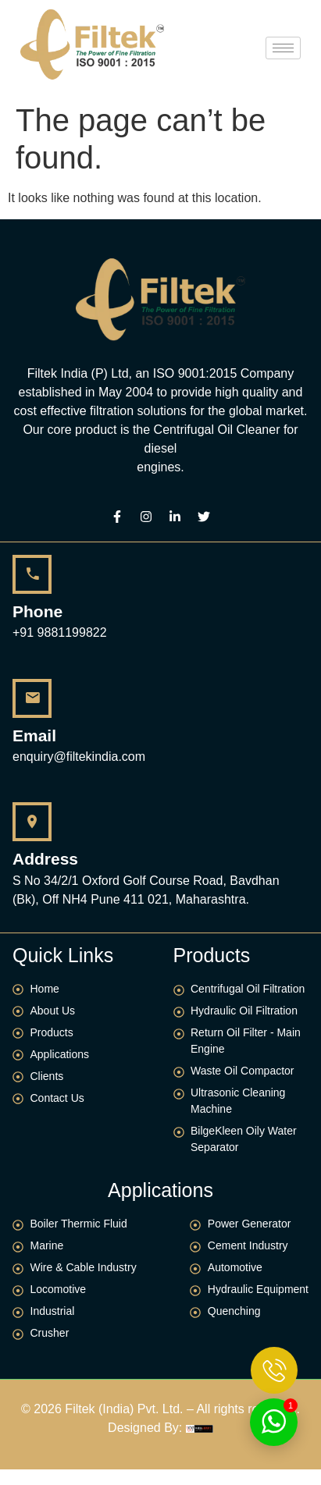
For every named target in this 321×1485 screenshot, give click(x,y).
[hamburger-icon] (283, 48)
